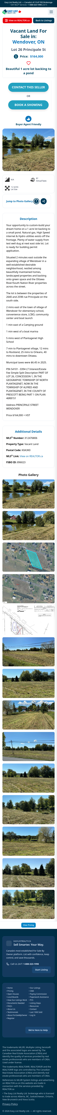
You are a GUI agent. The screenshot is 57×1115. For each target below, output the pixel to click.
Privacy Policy (10, 1104)
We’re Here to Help (38, 1030)
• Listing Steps (35, 1003)
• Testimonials (12, 1012)
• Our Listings (34, 988)
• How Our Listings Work (16, 1000)
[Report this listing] (36, 201)
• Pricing (9, 991)
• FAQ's (9, 1006)
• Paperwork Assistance (39, 997)
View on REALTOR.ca (17, 20)
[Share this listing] (44, 201)
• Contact (33, 1009)
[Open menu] (51, 11)
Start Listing (41, 969)
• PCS (31, 1000)
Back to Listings (44, 20)
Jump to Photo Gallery (19, 201)
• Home (9, 988)
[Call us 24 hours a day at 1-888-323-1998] (22, 964)
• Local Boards (12, 997)
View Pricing (28, 925)
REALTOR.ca (8, 1089)
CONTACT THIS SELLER (28, 87)
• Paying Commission (38, 994)
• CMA (31, 991)
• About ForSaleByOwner (16, 1015)
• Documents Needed (15, 1003)
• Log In (32, 1015)
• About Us (10, 1009)
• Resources (34, 1006)
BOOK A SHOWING (28, 105)
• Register (10, 1018)
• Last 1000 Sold (35, 1012)
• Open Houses (12, 994)
